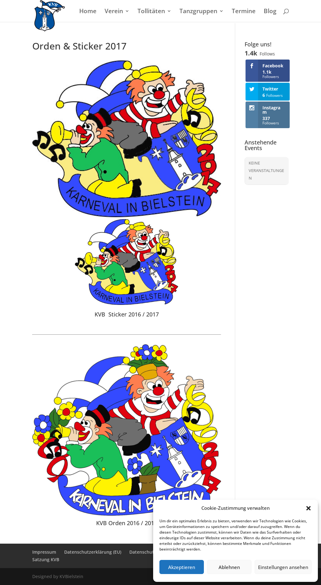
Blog (270, 12)
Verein (114, 12)
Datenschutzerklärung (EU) (92, 552)
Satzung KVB (45, 559)
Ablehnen (229, 567)
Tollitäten (151, 12)
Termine (244, 12)
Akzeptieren (181, 567)
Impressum (44, 552)
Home (87, 12)
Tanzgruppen (198, 12)
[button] (308, 508)
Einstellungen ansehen (283, 567)
